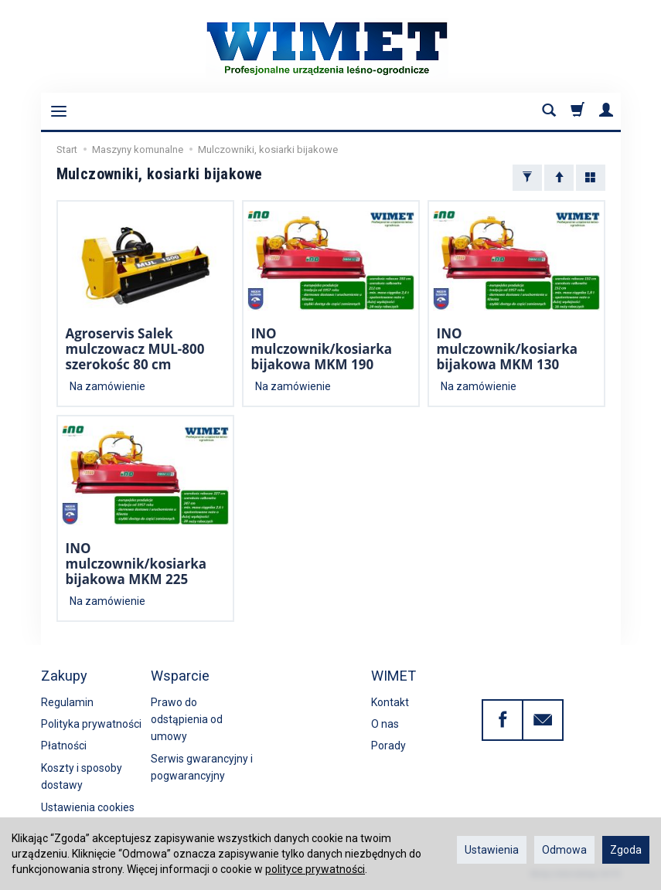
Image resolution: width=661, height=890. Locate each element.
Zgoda (626, 850)
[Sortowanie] (559, 178)
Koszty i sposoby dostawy (81, 776)
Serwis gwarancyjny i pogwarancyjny (202, 767)
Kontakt (390, 702)
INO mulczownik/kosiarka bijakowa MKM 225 (136, 564)
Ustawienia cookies (88, 807)
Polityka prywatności (91, 724)
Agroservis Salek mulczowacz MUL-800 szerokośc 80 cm (135, 349)
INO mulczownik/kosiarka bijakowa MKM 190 (322, 349)
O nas (385, 724)
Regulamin (67, 702)
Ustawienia (492, 850)
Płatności (64, 745)
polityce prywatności (315, 869)
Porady (388, 745)
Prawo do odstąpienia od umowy (187, 719)
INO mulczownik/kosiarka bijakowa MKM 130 (507, 349)
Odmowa (564, 850)
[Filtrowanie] (527, 178)
